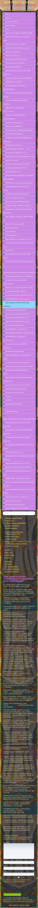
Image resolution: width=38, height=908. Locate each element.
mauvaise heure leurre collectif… (14, 122)
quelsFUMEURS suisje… (12, 411)
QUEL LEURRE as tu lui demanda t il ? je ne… (18, 239)
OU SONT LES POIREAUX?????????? (16, 153)
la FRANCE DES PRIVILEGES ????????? (17, 318)
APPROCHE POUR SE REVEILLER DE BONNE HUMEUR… (18, 457)
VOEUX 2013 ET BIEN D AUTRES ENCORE (18, 33)
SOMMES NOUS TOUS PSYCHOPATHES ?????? (19, 156)
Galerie (7, 29)
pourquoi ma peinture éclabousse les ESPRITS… (19, 78)
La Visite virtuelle (10, 25)
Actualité (7, 18)
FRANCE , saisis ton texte (12, 55)
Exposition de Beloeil (12, 525)
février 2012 (8, 552)
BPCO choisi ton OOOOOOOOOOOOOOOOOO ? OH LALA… (18, 484)
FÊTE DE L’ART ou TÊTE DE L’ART (16, 59)
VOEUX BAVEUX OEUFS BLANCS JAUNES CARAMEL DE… (18, 379)
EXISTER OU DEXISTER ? (13, 67)
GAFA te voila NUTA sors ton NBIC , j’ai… (17, 497)
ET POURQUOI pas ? (11, 235)
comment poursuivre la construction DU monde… (19, 366)
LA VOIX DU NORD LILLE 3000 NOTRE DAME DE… (16, 439)
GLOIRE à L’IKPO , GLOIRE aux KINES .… (18, 205)
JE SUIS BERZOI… (11, 231)
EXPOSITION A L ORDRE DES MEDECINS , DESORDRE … (17, 211)
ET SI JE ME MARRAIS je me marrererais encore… (16, 38)
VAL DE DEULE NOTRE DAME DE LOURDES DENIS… (18, 446)
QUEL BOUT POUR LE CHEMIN (15, 44)
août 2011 (7, 557)
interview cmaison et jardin (13, 501)
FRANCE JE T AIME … (12, 160)
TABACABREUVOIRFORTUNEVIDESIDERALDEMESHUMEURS (19, 419)
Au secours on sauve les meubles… (15, 392)
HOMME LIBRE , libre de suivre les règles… (18, 478)
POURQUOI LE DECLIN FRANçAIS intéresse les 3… (18, 263)
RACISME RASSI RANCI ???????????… (17, 168)
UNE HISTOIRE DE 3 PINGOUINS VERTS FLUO (17, 256)
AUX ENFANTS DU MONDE (14, 134)
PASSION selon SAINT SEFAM (14, 351)
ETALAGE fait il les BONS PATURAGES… (18, 202)
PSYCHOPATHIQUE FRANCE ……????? (17, 149)
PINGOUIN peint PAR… (12, 228)
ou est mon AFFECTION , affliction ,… (16, 291)
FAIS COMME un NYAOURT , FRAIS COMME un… (18, 218)
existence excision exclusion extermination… (18, 314)
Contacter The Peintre (11, 21)
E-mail (5, 866)
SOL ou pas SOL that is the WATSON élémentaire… (15, 345)
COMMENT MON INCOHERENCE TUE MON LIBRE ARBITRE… (18, 177)
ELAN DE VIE (9, 250)
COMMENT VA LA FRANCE (13, 82)
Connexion (8, 564)
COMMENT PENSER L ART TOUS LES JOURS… (16, 188)
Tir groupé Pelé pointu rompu (13, 404)
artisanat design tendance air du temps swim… (18, 299)
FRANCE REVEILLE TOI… (13, 172)
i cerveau (7, 396)
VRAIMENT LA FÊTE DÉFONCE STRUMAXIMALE (14, 117)
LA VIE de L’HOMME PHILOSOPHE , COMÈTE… (15, 102)
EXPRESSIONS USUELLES (13, 145)
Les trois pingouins (11, 528)
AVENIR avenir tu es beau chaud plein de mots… (19, 183)
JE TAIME (8, 400)
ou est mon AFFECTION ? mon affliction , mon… (19, 295)
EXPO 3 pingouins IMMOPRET (15, 523)
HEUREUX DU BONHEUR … (14, 126)
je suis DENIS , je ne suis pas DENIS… (16, 389)
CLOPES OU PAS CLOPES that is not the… (18, 48)
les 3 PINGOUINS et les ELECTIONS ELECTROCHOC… (15, 282)
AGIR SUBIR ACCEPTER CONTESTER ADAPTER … (16, 304)
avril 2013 (7, 550)
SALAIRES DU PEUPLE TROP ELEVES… (18, 194)
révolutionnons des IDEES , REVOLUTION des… (19, 276)
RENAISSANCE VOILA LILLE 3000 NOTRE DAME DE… (17, 431)
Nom (5, 860)
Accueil (7, 14)
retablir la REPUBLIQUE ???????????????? (17, 463)
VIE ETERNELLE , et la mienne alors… (16, 329)
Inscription (7, 561)
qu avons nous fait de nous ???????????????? (18, 385)
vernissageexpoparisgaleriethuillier (15, 504)
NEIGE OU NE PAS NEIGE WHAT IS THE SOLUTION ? (17, 72)
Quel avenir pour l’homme (13, 518)
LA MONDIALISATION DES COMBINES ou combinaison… (17, 139)
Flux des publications (11, 566)
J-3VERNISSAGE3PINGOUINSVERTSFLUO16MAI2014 (19, 270)
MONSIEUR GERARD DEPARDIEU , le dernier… (16, 372)
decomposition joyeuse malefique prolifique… (18, 467)
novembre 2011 (9, 555)
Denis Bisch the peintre (20, 2)
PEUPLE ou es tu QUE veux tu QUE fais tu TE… (19, 287)
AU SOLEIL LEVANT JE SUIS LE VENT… (18, 164)
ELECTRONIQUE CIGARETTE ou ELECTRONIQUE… (14, 87)
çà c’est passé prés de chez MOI (14, 325)
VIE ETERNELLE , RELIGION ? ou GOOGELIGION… (14, 338)
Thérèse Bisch (9, 541)
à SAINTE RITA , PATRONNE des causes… (18, 321)
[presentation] (17, 886)
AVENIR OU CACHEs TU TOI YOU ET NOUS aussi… (18, 244)
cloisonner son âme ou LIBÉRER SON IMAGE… (19, 130)
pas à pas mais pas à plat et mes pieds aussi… (18, 362)
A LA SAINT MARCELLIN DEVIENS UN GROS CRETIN (18, 491)
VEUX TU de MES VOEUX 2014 (15, 198)
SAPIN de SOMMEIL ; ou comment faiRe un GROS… (17, 357)
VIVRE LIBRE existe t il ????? (14, 452)
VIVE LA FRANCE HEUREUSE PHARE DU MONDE (17, 95)
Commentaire (6, 842)
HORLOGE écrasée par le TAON (14, 224)
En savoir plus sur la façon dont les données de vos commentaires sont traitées (18, 900)
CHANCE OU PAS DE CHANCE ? (15, 63)
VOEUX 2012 (9, 520)
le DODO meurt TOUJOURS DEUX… (16, 310)
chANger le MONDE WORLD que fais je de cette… (17, 472)
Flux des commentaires (11, 569)
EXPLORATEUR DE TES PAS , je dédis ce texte (19, 333)
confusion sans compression (13, 52)
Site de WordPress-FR (11, 571)
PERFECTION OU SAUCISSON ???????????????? (13, 109)
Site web (5, 871)
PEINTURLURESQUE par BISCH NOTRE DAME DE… (16, 424)
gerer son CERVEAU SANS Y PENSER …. (17, 508)
